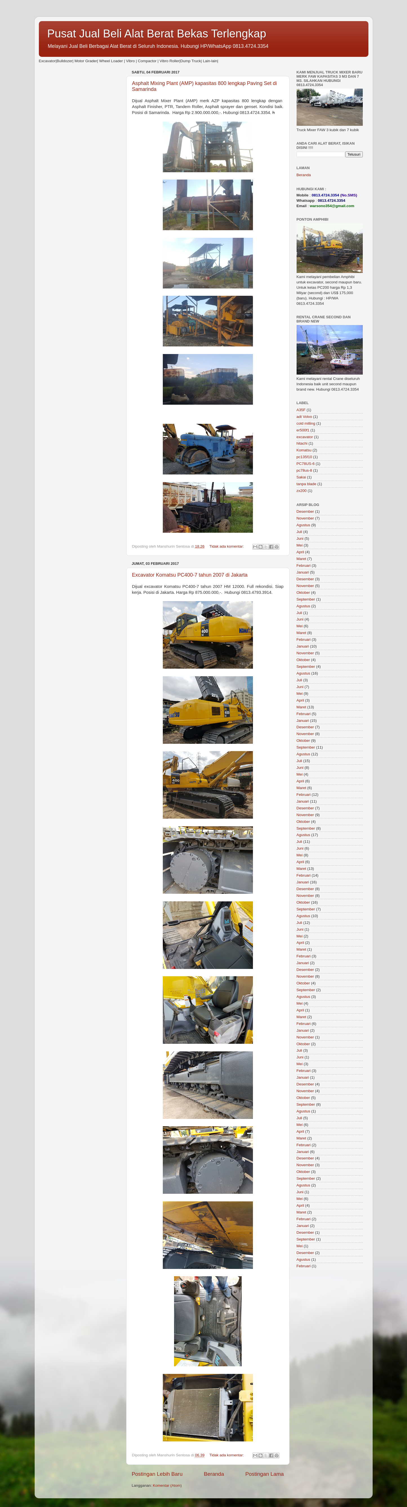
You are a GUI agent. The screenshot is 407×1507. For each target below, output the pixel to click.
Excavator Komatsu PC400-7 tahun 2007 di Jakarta (190, 575)
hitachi (302, 443)
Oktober (303, 592)
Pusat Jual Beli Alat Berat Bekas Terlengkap (156, 33)
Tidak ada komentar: (227, 546)
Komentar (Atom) (167, 1485)
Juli (299, 532)
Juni (300, 538)
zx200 (302, 491)
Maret (301, 559)
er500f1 (303, 430)
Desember (305, 511)
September (306, 599)
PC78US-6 (306, 464)
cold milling (306, 423)
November (305, 518)
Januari (303, 572)
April (300, 552)
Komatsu (304, 450)
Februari (304, 565)
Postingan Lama (264, 1474)
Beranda (214, 1474)
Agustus (303, 525)
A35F (301, 410)
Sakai (301, 477)
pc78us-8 (304, 470)
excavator (305, 437)
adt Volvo (304, 417)
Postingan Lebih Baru (157, 1474)
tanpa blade (307, 484)
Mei (300, 545)
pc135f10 (304, 457)
